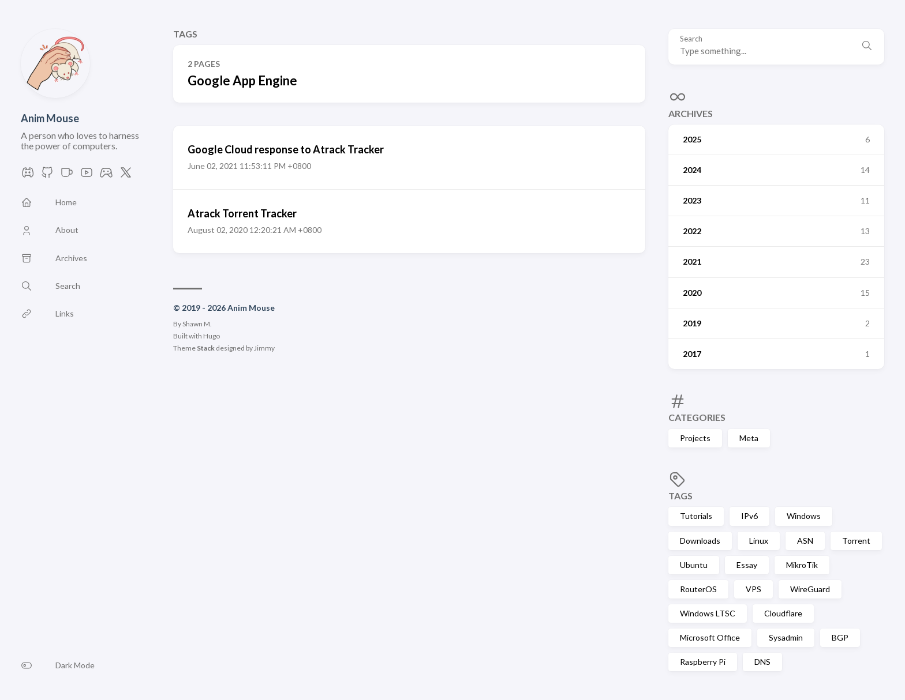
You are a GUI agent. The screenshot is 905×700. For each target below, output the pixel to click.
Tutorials (696, 516)
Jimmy (264, 348)
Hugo (211, 336)
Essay (746, 565)
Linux (758, 540)
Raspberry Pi (703, 662)
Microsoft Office (710, 637)
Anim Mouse (50, 118)
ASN (805, 540)
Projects (695, 438)
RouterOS (698, 589)
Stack (206, 348)
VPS (753, 589)
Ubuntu (694, 565)
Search (691, 39)
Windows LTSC (707, 613)
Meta (748, 438)
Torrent (856, 540)
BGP (840, 637)
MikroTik (802, 565)
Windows (804, 516)
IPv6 (749, 516)
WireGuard (810, 589)
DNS (762, 662)
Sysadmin (786, 637)
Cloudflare (783, 613)
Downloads (700, 540)
